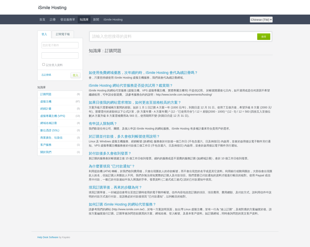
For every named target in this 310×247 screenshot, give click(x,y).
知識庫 (84, 19)
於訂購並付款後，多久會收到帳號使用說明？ (124, 136)
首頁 (42, 19)
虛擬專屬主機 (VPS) (60, 116)
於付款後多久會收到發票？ (110, 153)
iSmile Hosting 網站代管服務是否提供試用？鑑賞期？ (131, 85)
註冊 (53, 19)
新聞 (96, 19)
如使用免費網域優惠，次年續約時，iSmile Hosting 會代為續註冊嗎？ (143, 72)
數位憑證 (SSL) (60, 130)
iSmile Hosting (113, 19)
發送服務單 (67, 19)
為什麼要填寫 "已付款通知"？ (112, 166)
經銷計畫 (60, 109)
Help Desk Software (47, 237)
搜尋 (263, 36)
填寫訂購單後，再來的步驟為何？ (115, 187)
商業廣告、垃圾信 (60, 138)
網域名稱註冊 (60, 123)
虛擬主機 (60, 102)
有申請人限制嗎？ (103, 123)
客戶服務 (60, 145)
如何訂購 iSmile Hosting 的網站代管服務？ (122, 204)
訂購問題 (60, 94)
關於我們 (60, 152)
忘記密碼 (46, 74)
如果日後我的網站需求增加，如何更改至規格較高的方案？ (135, 102)
